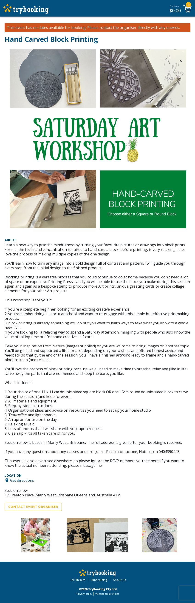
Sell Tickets (77, 580)
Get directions (22, 480)
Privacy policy (84, 593)
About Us (119, 580)
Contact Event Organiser (33, 507)
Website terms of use (107, 593)
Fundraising (99, 580)
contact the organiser (118, 27)
